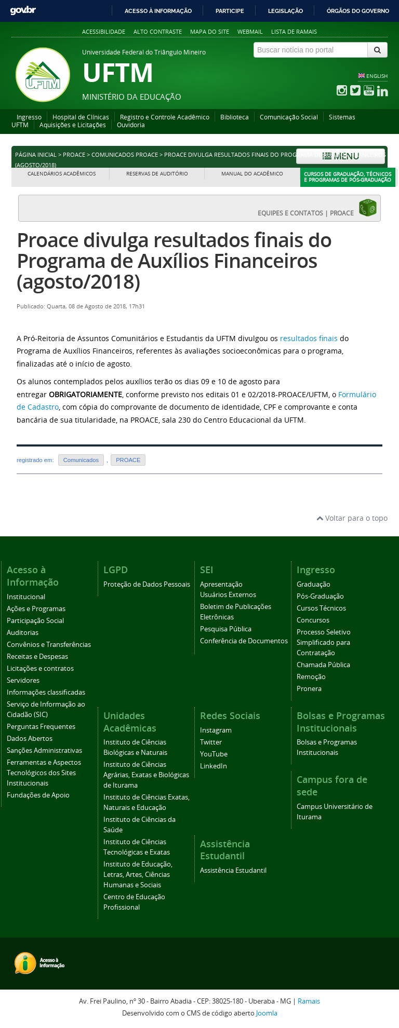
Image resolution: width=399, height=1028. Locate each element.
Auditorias (22, 632)
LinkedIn (213, 766)
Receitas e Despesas (37, 656)
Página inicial (36, 154)
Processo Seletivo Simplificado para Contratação (324, 642)
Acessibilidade (103, 31)
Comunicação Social (289, 117)
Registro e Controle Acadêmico (164, 117)
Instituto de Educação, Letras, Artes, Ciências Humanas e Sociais (137, 874)
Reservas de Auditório (157, 173)
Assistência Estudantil (233, 870)
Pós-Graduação (320, 596)
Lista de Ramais (294, 31)
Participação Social (35, 620)
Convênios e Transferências (49, 644)
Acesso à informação (158, 11)
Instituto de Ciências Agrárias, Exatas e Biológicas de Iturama (146, 775)
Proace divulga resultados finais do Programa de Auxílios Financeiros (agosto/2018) (174, 260)
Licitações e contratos (40, 668)
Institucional (26, 596)
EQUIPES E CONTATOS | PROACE (317, 207)
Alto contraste (158, 31)
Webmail (250, 31)
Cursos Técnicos (321, 608)
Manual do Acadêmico (252, 173)
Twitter (211, 742)
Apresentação (221, 584)
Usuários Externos (228, 594)
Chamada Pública (323, 664)
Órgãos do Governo (358, 11)
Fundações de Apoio (38, 795)
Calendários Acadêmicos (62, 173)
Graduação (313, 584)
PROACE (74, 154)
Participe (230, 11)
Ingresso (29, 117)
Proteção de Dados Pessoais (146, 584)
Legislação (285, 11)
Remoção (311, 676)
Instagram (216, 730)
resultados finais (309, 338)
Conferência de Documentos (244, 641)
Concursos (313, 620)
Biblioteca (234, 117)
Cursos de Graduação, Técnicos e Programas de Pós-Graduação (347, 177)
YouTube (214, 754)
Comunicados (81, 460)
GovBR (23, 11)
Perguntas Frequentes (41, 726)
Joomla (266, 1013)
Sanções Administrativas (44, 750)
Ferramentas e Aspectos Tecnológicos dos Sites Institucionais (44, 773)
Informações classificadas (46, 692)
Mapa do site (209, 31)
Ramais (309, 1001)
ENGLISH (377, 75)
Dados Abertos (29, 738)
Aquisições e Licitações (72, 124)
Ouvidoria (131, 124)
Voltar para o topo (352, 518)
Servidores (23, 680)
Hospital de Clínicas (80, 117)
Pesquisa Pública (225, 629)
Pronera (309, 688)
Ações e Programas (36, 608)
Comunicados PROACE (124, 154)
